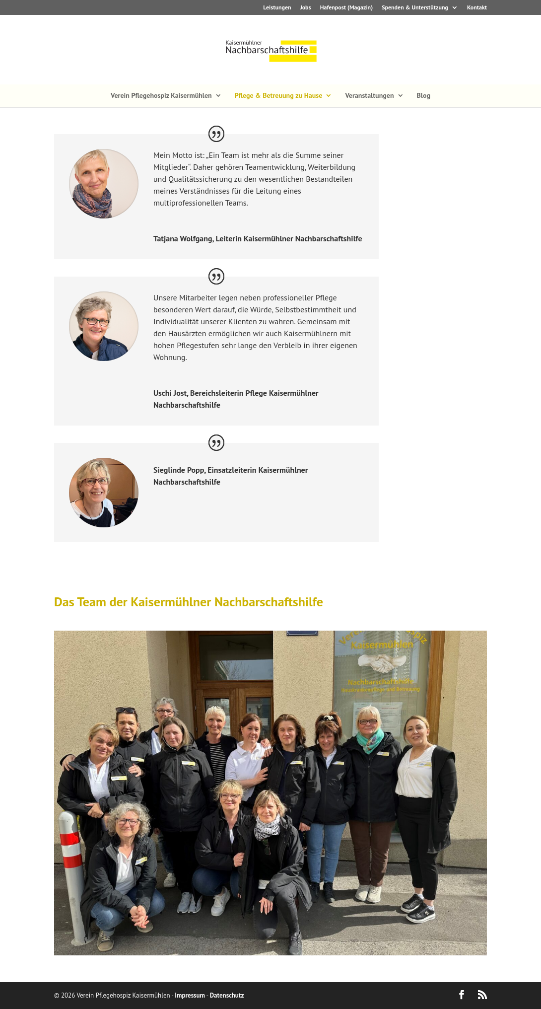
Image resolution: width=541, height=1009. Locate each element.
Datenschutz (227, 995)
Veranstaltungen (369, 96)
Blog (423, 96)
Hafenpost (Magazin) (346, 7)
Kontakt (477, 7)
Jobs (305, 7)
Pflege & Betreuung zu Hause (279, 96)
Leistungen (277, 7)
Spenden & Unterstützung (415, 7)
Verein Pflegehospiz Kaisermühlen (161, 96)
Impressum (190, 995)
